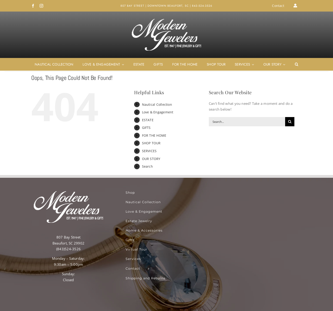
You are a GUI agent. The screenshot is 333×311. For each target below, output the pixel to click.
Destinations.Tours (164, 302)
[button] (296, 64)
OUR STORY (151, 159)
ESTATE (148, 120)
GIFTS (146, 127)
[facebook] (33, 6)
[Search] (289, 121)
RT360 (91, 302)
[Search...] (247, 121)
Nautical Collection (157, 104)
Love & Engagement (157, 112)
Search (147, 166)
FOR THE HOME (154, 135)
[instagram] (41, 6)
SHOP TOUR (151, 143)
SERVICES (149, 151)
